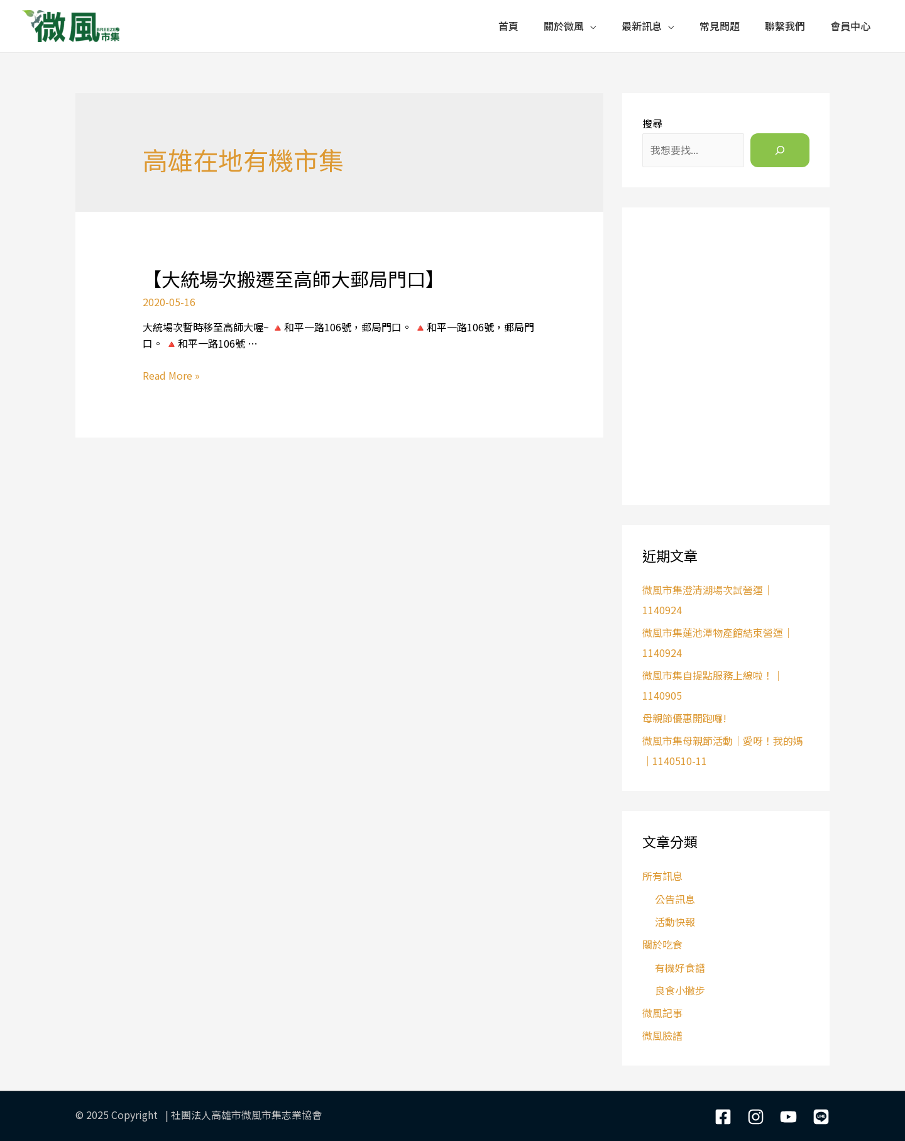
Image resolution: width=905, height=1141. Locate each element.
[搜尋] (779, 150)
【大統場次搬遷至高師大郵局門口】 (293, 278)
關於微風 (564, 25)
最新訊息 (642, 25)
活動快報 (675, 921)
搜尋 (652, 123)
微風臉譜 (662, 1035)
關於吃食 (662, 944)
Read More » (171, 375)
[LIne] (821, 1116)
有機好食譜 (680, 967)
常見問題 (719, 25)
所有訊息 (662, 875)
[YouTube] (788, 1116)
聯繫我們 (785, 25)
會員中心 (850, 25)
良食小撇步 (680, 990)
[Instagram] (755, 1116)
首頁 (508, 25)
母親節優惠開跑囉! (684, 717)
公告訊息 (675, 899)
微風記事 (662, 1012)
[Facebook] (723, 1116)
